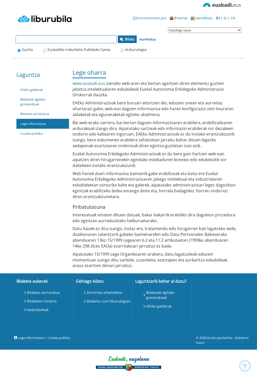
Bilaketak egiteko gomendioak (33, 101)
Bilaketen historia (42, 301)
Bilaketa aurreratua (34, 113)
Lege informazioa (33, 123)
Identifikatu (202, 18)
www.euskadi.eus (89, 83)
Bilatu (127, 39)
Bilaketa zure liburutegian (109, 301)
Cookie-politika (31, 133)
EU (218, 18)
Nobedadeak (38, 309)
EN (233, 18)
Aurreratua (147, 39)
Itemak (179, 18)
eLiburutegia (136, 49)
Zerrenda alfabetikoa (104, 292)
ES (226, 18)
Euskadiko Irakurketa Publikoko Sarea (79, 49)
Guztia (27, 49)
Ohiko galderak (31, 89)
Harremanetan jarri (150, 18)
